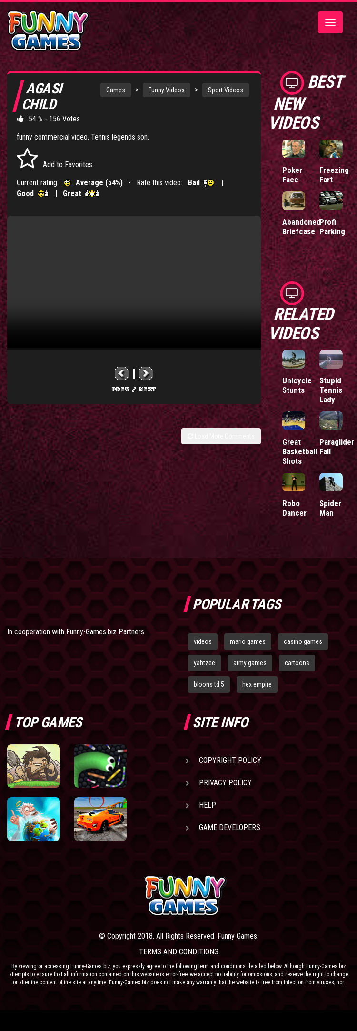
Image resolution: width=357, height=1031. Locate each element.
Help (207, 805)
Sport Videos (225, 90)
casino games (303, 641)
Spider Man (330, 508)
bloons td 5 (209, 684)
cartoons (297, 663)
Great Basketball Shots (299, 451)
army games (250, 663)
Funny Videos (167, 90)
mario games (248, 641)
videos (203, 641)
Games (115, 90)
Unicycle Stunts (297, 385)
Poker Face (292, 174)
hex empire (257, 684)
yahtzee (204, 663)
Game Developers (229, 827)
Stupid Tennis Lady (330, 390)
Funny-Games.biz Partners (105, 631)
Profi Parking (332, 226)
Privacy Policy (225, 782)
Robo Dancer (294, 508)
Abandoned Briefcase (301, 226)
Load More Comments (221, 436)
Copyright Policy (230, 760)
